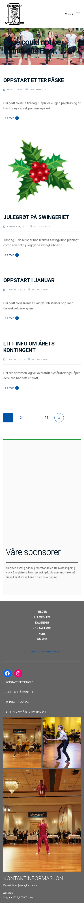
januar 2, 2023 (16, 290)
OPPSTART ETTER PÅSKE (33, 80)
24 (46, 418)
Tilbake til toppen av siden (42, 651)
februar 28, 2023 (17, 227)
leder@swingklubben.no (25, 885)
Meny (73, 13)
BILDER (42, 611)
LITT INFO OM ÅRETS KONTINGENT (29, 347)
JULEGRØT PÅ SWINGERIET (36, 217)
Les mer (9, 118)
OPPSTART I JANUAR (28, 280)
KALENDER (42, 622)
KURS (42, 633)
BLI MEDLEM (42, 617)
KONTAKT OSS (42, 628)
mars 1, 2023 (14, 90)
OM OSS (42, 639)
